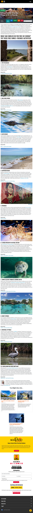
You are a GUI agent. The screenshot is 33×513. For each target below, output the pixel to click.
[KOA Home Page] (2, 1)
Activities (3, 10)
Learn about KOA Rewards (16, 491)
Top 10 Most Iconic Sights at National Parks (7, 401)
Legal (16, 506)
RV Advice (8, 21)
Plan (11, 20)
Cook (19, 20)
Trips (22, 20)
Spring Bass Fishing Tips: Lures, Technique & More (23, 401)
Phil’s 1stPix (30, 96)
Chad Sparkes (30, 314)
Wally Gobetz (30, 204)
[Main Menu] (4, 1)
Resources (16, 503)
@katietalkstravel (7, 385)
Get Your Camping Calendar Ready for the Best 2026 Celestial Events (16, 424)
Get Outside (16, 498)
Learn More (17, 450)
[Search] (28, 21)
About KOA (16, 501)
